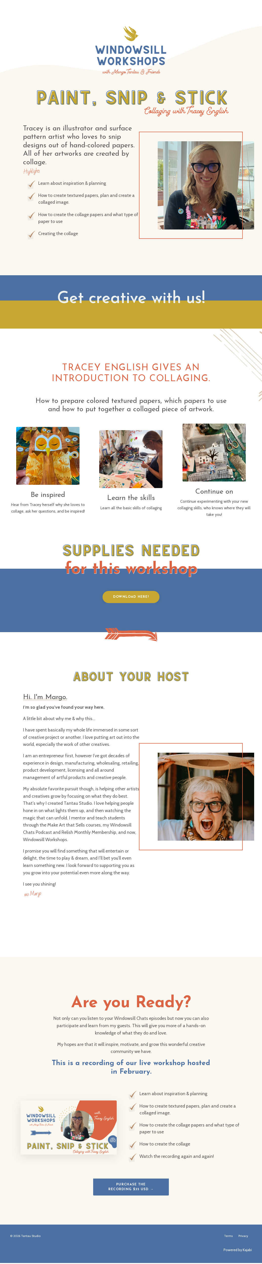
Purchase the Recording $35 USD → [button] (131, 1188)
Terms (228, 1237)
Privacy (243, 1237)
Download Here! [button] (131, 597)
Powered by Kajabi (238, 1251)
